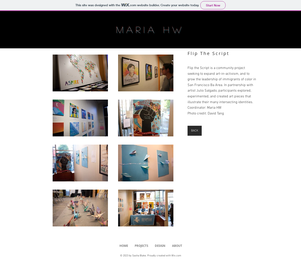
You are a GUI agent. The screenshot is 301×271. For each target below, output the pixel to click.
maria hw (150, 29)
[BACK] (195, 131)
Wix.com (176, 255)
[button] (141, 245)
